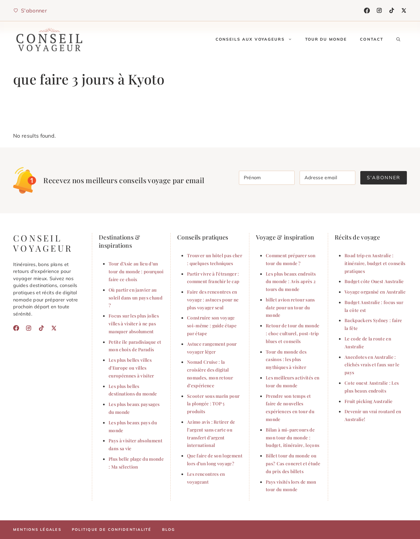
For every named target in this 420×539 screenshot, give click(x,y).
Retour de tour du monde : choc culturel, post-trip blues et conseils (292, 333)
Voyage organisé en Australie (375, 292)
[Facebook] (367, 10)
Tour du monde (326, 39)
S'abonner (383, 178)
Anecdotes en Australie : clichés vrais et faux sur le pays (372, 364)
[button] (398, 39)
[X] (404, 10)
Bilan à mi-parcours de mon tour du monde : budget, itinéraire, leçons (292, 437)
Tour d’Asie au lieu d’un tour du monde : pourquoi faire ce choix (136, 271)
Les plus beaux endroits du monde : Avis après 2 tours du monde (291, 281)
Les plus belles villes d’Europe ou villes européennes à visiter (131, 367)
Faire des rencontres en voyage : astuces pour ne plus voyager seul (213, 299)
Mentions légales (37, 529)
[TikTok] (392, 10)
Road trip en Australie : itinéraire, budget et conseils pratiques (375, 263)
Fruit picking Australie (368, 401)
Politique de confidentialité (112, 529)
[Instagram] (379, 10)
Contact (371, 39)
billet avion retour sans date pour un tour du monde (290, 307)
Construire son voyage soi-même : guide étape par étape (212, 325)
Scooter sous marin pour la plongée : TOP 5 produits (213, 403)
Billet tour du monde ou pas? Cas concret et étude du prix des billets (293, 463)
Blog (168, 529)
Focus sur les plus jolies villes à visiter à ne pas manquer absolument (134, 323)
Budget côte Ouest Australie (374, 281)
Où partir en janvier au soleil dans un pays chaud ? (135, 297)
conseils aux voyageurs (257, 39)
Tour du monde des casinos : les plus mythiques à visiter (286, 359)
